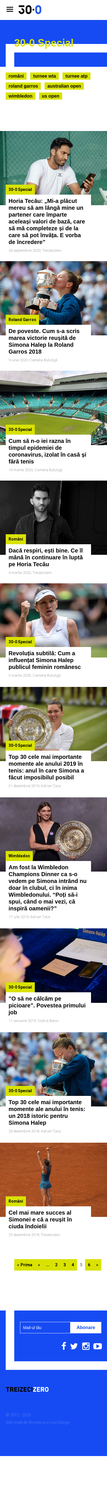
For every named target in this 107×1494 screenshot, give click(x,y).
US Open (50, 96)
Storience (36, 1422)
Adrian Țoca (51, 786)
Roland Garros (23, 86)
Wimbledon (21, 96)
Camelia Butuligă (43, 360)
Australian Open (64, 86)
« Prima (24, 1264)
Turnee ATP (76, 76)
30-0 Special (20, 189)
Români (16, 76)
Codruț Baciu (47, 1021)
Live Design (60, 1422)
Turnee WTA (44, 76)
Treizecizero (51, 250)
